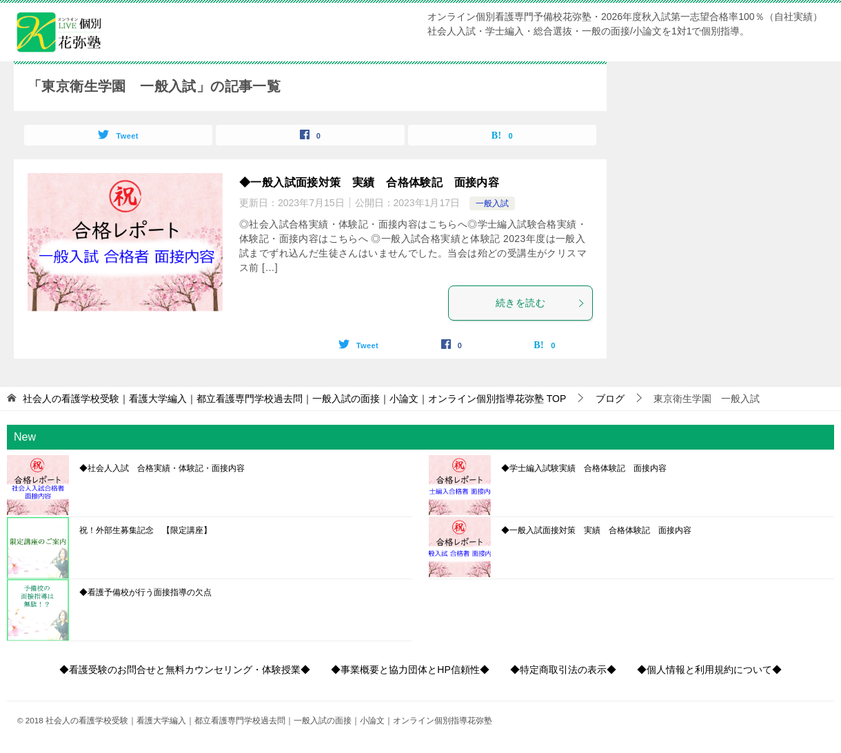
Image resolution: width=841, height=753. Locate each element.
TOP (294, 398)
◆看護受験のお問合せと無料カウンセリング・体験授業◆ (184, 669)
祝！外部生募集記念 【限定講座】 (145, 530)
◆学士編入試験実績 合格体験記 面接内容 (584, 468)
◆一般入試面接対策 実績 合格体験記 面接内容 (369, 182)
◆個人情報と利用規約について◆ (709, 669)
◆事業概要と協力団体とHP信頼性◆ (410, 669)
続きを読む (540, 302)
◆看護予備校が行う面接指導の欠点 (145, 592)
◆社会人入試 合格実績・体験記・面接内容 (162, 468)
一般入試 (492, 203)
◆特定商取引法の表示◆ (563, 669)
